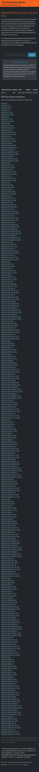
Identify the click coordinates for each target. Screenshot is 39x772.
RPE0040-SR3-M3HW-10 (9, 466)
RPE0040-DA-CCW (7, 187)
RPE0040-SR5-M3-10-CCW (10, 609)
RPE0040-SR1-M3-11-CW (9, 297)
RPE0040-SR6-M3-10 (8, 684)
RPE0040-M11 (6, 163)
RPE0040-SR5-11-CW (8, 593)
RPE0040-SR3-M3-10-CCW (10, 451)
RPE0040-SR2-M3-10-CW (10, 369)
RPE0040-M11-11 (6, 176)
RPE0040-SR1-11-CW (8, 277)
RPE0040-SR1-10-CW (8, 270)
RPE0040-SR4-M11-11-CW (10, 574)
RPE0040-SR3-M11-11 (8, 492)
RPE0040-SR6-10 (7, 664)
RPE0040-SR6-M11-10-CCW (10, 727)
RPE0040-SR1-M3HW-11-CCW (11, 319)
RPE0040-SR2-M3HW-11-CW (11, 396)
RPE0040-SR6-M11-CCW (9, 721)
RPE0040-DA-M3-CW (8, 205)
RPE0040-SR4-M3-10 (8, 525)
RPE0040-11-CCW (7, 121)
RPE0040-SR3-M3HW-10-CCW (11, 470)
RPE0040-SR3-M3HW (8, 459)
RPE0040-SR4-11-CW (8, 514)
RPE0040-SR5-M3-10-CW (10, 607)
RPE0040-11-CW (6, 119)
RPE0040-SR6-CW (7, 659)
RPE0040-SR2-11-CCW (9, 358)
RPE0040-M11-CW (7, 165)
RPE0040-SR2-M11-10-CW (10, 409)
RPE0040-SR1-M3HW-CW (10, 303)
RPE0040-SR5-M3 (7, 598)
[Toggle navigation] (35, 3)
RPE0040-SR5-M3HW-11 (9, 631)
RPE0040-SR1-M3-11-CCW (10, 299)
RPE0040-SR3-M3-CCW (9, 444)
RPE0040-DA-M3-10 (8, 209)
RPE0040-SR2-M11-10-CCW (10, 411)
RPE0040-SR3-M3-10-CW (10, 448)
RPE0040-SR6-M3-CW (9, 679)
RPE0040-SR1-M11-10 (8, 328)
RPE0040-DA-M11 (7, 242)
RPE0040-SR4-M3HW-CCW (10, 543)
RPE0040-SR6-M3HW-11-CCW (11, 714)
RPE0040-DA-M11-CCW (9, 246)
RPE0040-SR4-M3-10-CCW (10, 530)
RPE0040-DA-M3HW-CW (9, 224)
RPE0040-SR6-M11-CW (9, 719)
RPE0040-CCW (6, 108)
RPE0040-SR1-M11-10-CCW (10, 332)
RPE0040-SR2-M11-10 (8, 407)
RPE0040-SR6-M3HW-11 (9, 710)
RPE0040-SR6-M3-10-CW (10, 686)
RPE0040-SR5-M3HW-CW (10, 620)
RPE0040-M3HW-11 (7, 156)
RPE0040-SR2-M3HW (8, 380)
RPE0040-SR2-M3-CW (9, 363)
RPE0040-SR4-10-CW (8, 508)
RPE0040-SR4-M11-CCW (9, 563)
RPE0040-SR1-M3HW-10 (9, 308)
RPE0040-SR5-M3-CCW (9, 602)
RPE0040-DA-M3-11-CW (9, 218)
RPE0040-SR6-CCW (8, 662)
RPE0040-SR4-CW (7, 501)
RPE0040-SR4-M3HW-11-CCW (11, 556)
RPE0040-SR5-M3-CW (8, 600)
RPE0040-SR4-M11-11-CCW (10, 576)
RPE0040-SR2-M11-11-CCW (10, 418)
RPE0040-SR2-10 (7, 347)
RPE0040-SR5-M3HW (8, 618)
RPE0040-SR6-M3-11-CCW (10, 695)
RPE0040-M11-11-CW (8, 178)
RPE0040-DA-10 (6, 189)
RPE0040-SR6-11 (7, 670)
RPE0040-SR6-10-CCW (9, 668)
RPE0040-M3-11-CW (8, 139)
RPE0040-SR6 (6, 657)
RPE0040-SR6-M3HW (8, 697)
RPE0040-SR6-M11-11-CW (10, 732)
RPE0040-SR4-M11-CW (9, 561)
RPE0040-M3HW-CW (8, 145)
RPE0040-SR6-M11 (7, 716)
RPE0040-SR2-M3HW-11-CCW (11, 398)
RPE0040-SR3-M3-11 (8, 453)
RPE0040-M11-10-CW (8, 172)
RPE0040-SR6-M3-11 (8, 690)
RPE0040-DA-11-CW (8, 198)
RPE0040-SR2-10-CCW (9, 352)
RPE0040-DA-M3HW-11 (9, 235)
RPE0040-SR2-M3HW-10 (9, 387)
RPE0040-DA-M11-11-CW (9, 257)
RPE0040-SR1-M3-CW (8, 284)
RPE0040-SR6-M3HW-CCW (10, 701)
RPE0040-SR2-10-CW (8, 350)
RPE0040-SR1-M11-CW (9, 323)
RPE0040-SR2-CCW (8, 345)
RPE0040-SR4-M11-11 (8, 571)
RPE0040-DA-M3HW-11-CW (10, 238)
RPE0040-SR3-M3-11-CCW (10, 457)
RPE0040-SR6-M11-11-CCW (10, 734)
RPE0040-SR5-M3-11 (8, 611)
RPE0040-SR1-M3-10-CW (9, 290)
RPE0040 (4, 104)
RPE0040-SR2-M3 (7, 361)
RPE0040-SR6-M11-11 (8, 730)
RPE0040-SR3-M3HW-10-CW (11, 468)
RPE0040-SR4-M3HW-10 (9, 545)
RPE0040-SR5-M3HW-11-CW (11, 633)
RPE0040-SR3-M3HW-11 (9, 473)
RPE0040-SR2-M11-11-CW (10, 415)
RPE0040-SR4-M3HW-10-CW (11, 547)
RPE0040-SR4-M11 (7, 558)
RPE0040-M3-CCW (7, 128)
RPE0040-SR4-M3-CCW (9, 523)
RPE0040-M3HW (7, 143)
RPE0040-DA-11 (6, 196)
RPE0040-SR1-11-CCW (8, 279)
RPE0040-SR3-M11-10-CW (10, 488)
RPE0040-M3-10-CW (8, 132)
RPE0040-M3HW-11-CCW (9, 161)
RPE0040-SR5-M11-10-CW (10, 646)
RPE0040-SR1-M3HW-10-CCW (11, 312)
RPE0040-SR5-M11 (7, 637)
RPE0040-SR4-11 (7, 512)
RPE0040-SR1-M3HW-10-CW (11, 310)
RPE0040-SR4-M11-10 (8, 565)
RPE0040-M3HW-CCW (9, 147)
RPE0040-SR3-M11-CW (9, 481)
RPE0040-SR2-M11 (7, 400)
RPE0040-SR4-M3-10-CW (10, 528)
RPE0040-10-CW (7, 112)
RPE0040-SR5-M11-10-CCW (10, 648)
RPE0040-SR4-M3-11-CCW (10, 536)
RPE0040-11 (5, 117)
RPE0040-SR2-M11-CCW (9, 405)
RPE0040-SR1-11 (6, 275)
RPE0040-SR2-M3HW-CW (10, 383)
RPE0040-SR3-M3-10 (8, 446)
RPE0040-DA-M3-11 (8, 216)
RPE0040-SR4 (6, 499)
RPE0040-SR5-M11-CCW (9, 642)
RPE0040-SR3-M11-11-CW (10, 495)
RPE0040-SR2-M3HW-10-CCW (11, 391)
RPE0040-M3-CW (7, 125)
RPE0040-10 (5, 110)
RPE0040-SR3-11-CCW (9, 437)
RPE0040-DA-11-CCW (8, 200)
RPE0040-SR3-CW (7, 422)
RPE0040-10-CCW (7, 115)
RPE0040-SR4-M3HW (8, 539)
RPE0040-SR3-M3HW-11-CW (11, 475)
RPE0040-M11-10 (7, 169)
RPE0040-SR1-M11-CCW (9, 325)
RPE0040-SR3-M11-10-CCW (10, 490)
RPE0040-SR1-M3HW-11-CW (10, 317)
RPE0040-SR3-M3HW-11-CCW (11, 477)
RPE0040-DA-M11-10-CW (9, 251)
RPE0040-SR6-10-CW (8, 666)
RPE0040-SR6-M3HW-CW (10, 699)
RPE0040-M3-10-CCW (8, 134)
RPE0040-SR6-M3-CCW (9, 681)
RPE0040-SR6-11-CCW (9, 675)
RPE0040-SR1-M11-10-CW (10, 330)
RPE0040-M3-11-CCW (8, 141)
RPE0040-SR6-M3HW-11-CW (11, 712)
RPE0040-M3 (5, 123)
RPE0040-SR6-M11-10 (8, 723)
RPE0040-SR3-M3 (7, 440)
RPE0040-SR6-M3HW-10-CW (11, 706)
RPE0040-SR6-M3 (7, 677)
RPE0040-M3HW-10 (8, 150)
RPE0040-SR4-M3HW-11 (9, 552)
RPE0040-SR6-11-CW (8, 673)
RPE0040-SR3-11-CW (8, 435)
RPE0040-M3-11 (6, 136)
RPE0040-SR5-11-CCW (9, 596)
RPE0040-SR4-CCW (8, 503)
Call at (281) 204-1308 (15, 55)
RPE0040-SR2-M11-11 (8, 413)
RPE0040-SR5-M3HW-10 (9, 624)
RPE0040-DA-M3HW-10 (9, 229)
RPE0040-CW (6, 106)
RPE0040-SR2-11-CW (8, 356)
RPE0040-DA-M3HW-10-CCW (11, 233)
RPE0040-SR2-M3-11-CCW (10, 378)
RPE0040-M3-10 (6, 130)
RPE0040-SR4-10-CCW (9, 510)
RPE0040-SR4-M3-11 (8, 532)
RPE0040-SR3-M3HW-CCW (10, 464)
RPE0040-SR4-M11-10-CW (10, 567)
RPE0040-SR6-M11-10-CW (10, 725)
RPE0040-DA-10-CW (8, 191)
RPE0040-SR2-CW (7, 343)
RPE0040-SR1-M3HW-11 (9, 314)
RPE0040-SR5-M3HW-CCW (10, 622)
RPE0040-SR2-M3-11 (8, 374)
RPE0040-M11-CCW (8, 167)
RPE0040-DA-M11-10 (8, 249)
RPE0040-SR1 (6, 262)
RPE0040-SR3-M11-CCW (9, 484)
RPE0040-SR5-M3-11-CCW (10, 615)
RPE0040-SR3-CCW (8, 424)
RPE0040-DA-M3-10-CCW (10, 213)
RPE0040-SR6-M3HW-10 (9, 703)
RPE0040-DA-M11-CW (8, 244)
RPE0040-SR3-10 (7, 426)
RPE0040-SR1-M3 (7, 281)
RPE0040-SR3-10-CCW (9, 431)
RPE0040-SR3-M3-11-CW (9, 455)
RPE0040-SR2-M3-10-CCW (10, 372)
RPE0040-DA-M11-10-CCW (10, 253)
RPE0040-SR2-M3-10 (8, 367)
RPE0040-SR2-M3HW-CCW (10, 385)
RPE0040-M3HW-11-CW (9, 158)
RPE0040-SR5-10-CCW (9, 589)
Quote (32, 55)
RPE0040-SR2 (6, 341)
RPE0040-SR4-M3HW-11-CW (11, 554)
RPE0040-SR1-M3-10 (8, 288)
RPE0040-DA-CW (7, 185)
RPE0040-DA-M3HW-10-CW (10, 231)
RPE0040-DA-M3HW (8, 222)
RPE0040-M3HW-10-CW (9, 152)
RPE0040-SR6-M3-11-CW (9, 692)
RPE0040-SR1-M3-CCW (9, 286)
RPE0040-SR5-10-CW (8, 587)
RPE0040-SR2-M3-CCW (9, 365)
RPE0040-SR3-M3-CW (8, 442)
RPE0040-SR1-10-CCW (9, 273)
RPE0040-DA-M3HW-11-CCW (11, 240)
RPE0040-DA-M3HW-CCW (10, 227)
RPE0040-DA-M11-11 (8, 255)
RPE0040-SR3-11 (7, 433)
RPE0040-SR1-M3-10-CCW (10, 292)
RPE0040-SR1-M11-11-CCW (10, 339)
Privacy (26, 765)
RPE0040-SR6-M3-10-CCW (10, 688)
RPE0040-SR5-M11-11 (8, 651)
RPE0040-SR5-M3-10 (8, 604)
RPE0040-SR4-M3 (7, 519)
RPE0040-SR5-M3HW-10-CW (11, 626)
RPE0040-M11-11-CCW (9, 180)
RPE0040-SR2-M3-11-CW (9, 376)
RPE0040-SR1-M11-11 (8, 334)
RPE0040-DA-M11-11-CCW (10, 260)
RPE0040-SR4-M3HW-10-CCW (11, 550)
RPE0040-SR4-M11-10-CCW (10, 569)
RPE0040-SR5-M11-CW (9, 640)
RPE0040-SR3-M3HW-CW (10, 462)
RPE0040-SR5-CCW (8, 582)
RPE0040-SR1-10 (7, 268)
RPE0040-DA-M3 (7, 202)
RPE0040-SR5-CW (7, 580)
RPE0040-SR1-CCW (8, 266)
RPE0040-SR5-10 (7, 585)
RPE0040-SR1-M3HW (8, 301)
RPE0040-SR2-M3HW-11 (9, 394)
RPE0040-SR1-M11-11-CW (10, 336)
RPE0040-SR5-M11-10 (8, 644)
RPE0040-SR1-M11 (7, 321)
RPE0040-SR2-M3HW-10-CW (11, 389)
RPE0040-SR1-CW (7, 264)
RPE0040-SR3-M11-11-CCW (10, 497)
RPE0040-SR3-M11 (7, 479)
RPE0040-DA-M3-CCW (9, 207)
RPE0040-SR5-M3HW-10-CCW (11, 629)
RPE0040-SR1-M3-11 (8, 295)
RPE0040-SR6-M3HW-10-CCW (11, 708)
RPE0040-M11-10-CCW (9, 174)
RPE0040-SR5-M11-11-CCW (10, 655)
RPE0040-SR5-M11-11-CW (10, 653)
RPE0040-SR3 (6, 420)
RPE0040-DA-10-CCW (8, 194)
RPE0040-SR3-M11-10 (8, 486)
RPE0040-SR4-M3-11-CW (9, 534)
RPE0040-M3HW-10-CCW (10, 154)
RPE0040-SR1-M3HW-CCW (10, 306)
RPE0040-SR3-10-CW (8, 429)
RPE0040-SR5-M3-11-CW (9, 613)
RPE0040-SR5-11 (7, 591)
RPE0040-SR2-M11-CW (9, 402)
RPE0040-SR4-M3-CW (9, 521)
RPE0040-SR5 (6, 578)
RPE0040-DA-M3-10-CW (9, 211)
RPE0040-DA (5, 183)
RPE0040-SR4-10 (7, 506)
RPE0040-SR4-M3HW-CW (10, 541)
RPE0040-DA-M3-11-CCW (10, 220)
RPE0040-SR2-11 (7, 354)
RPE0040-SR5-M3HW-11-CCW (11, 635)
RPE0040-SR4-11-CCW (9, 517)
